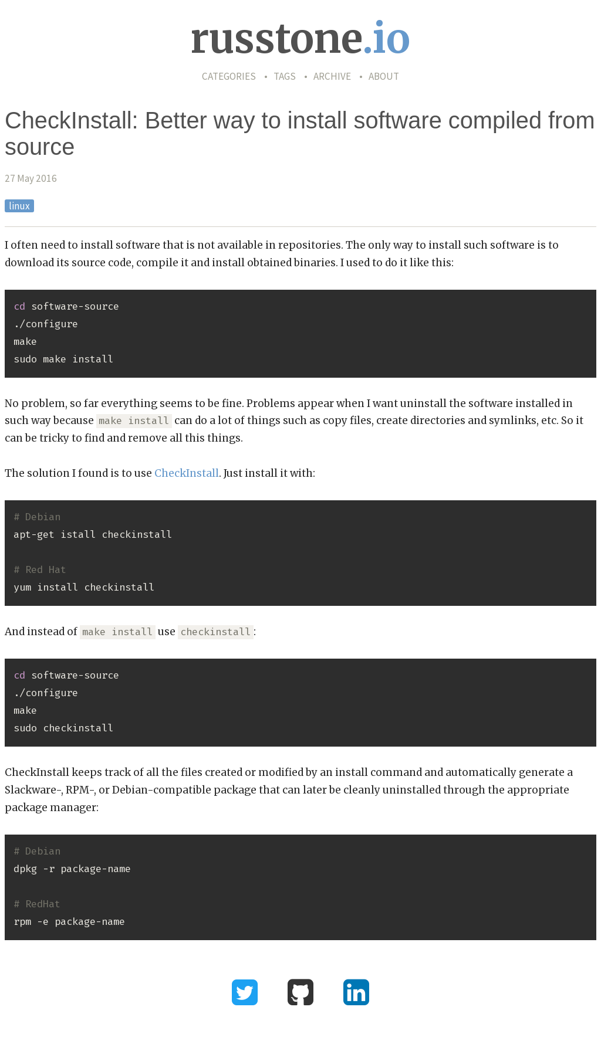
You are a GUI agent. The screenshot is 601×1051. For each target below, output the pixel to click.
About (384, 76)
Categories (229, 76)
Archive (332, 76)
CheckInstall (186, 473)
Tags (285, 76)
